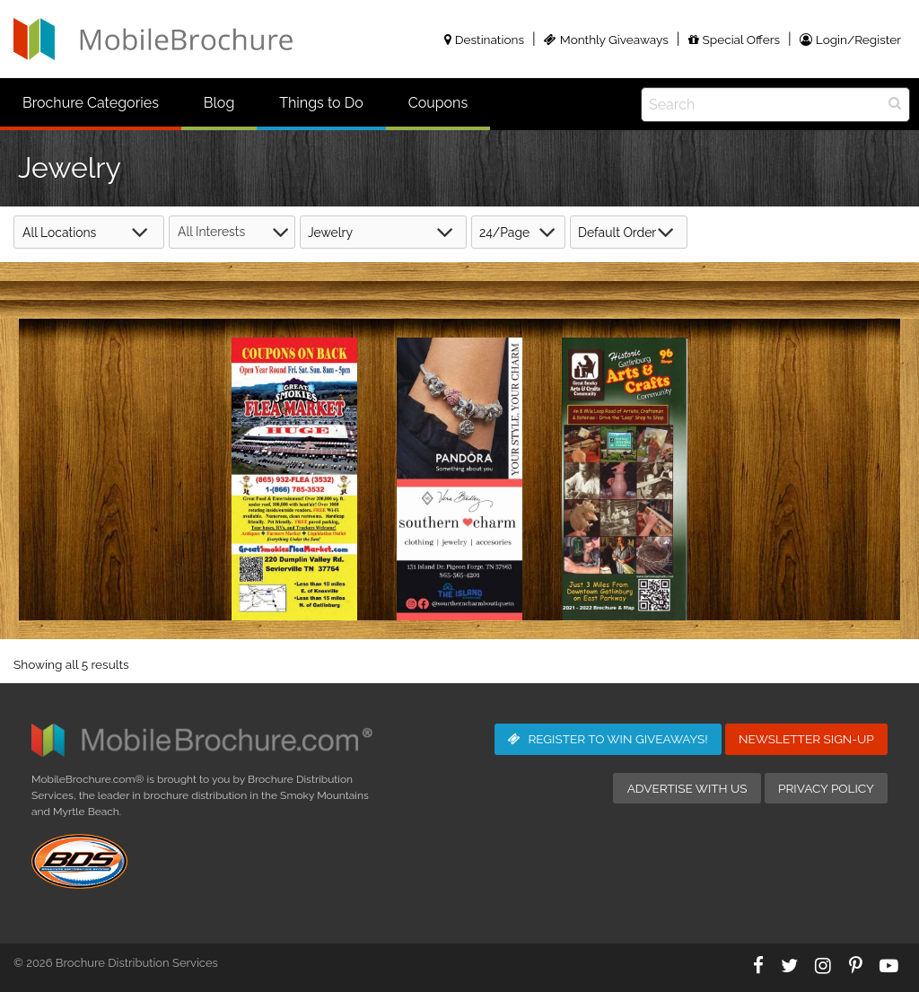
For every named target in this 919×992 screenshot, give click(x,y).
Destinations (484, 39)
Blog (219, 102)
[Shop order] (628, 232)
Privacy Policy (826, 788)
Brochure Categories (90, 102)
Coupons (438, 102)
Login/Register (850, 39)
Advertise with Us (687, 788)
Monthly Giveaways (606, 39)
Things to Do (321, 102)
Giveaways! (608, 739)
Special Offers (734, 39)
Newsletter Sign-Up (806, 739)
